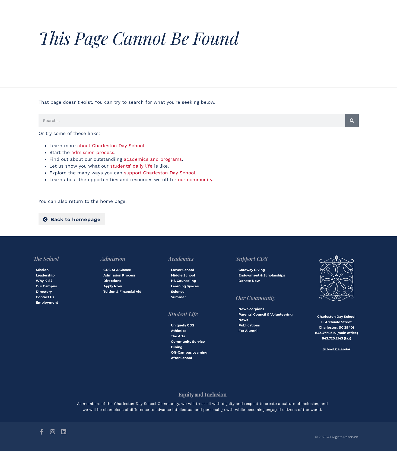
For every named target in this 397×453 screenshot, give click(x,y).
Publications (249, 326)
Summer (178, 298)
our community (195, 179)
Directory (44, 293)
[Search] (352, 120)
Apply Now (112, 287)
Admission (113, 259)
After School (181, 359)
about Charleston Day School (110, 145)
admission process (92, 152)
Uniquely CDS (182, 326)
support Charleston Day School (159, 172)
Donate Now (249, 282)
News (243, 321)
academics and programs (153, 159)
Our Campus (46, 287)
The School (46, 259)
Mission (42, 271)
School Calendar (336, 350)
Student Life (183, 315)
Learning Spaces (185, 287)
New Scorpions (251, 310)
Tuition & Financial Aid (122, 293)
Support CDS (252, 259)
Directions (112, 282)
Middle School (183, 276)
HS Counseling (183, 282)
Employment (47, 303)
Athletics (178, 332)
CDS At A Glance (117, 271)
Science (178, 293)
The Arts (178, 337)
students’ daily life (131, 166)
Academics (180, 259)
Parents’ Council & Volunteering (266, 315)
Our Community (255, 298)
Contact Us (45, 298)
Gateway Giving (252, 271)
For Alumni (248, 332)
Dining (176, 348)
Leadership (45, 276)
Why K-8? (44, 282)
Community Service (188, 343)
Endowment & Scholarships (262, 276)
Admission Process (119, 276)
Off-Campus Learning (189, 353)
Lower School (182, 271)
